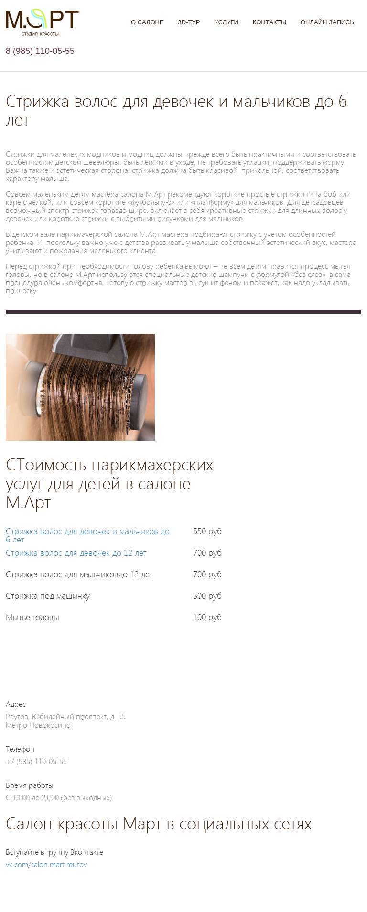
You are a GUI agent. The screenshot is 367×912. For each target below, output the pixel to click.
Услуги (226, 22)
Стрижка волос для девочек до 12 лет (76, 552)
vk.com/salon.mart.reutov (46, 864)
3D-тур (189, 22)
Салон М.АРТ (42, 22)
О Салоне (147, 22)
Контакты (269, 22)
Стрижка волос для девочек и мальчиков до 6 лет (88, 535)
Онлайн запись (327, 22)
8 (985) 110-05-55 (40, 51)
